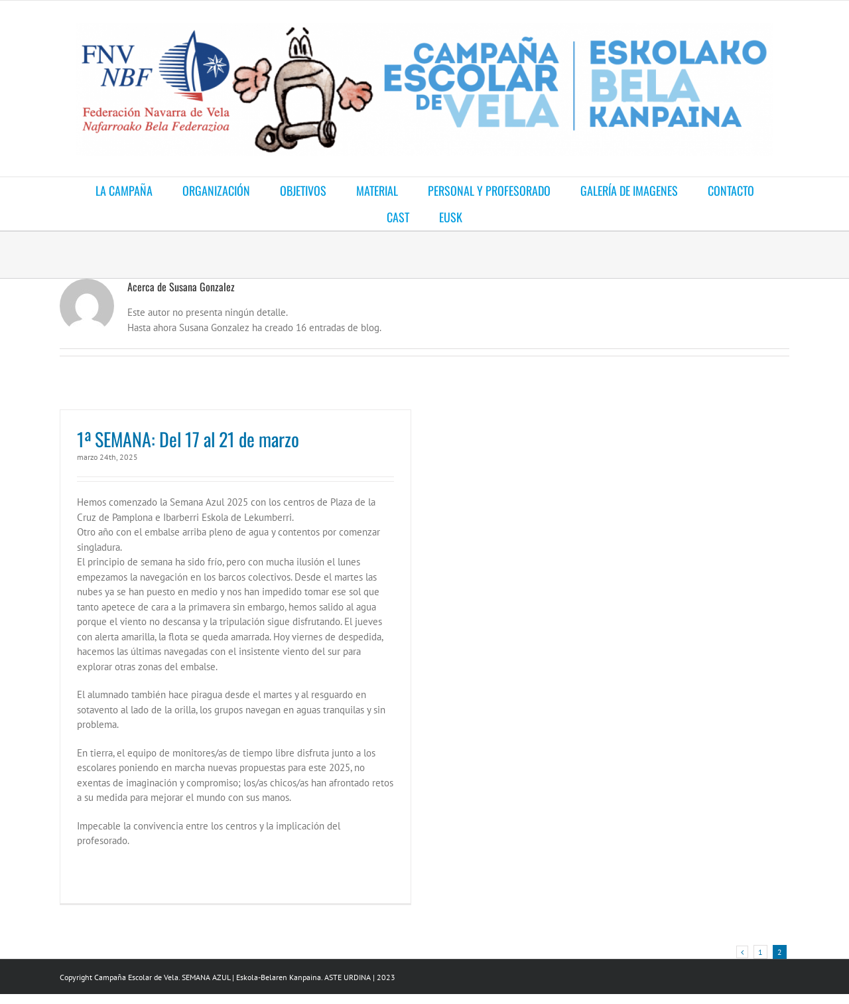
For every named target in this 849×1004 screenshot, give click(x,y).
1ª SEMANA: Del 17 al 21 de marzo (188, 439)
